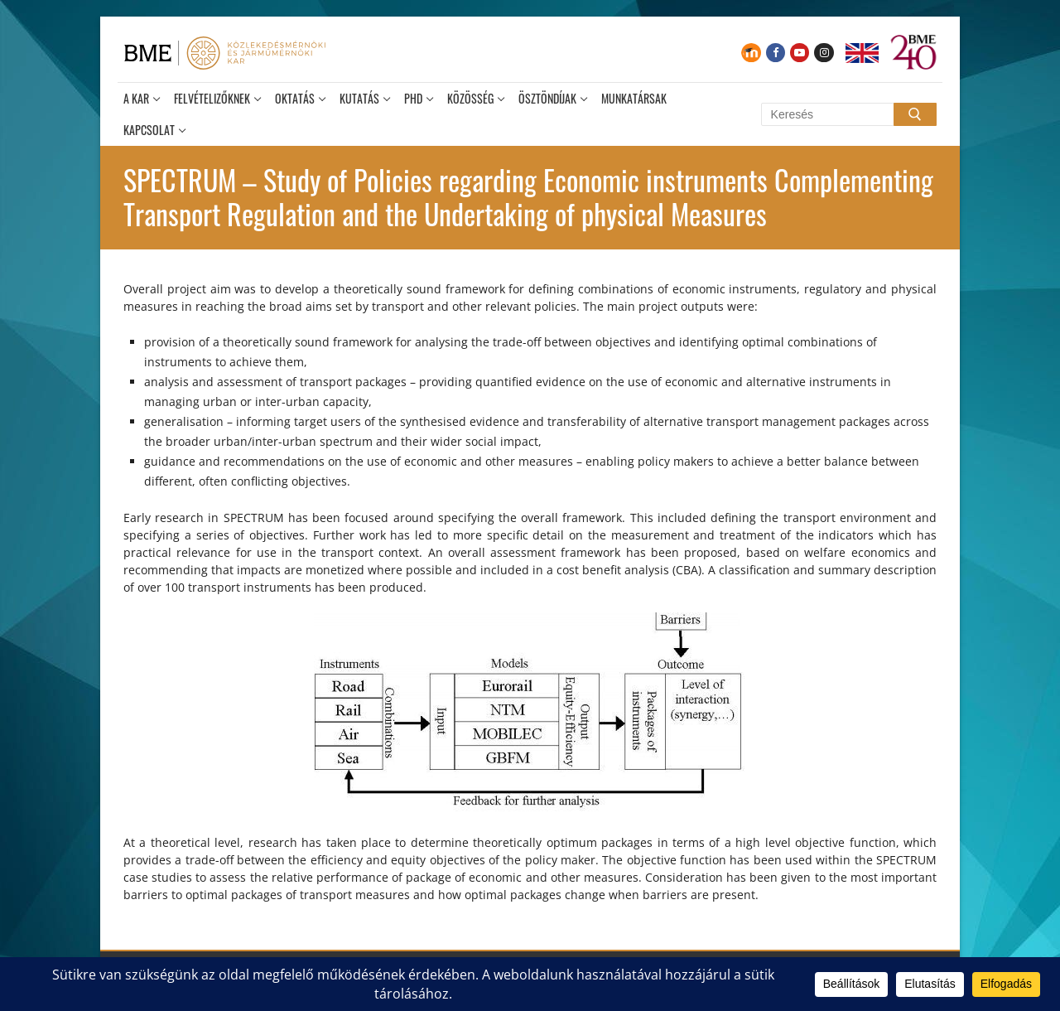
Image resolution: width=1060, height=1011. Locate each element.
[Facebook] (775, 52)
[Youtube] (799, 52)
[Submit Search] (915, 114)
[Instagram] (823, 52)
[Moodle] (750, 52)
